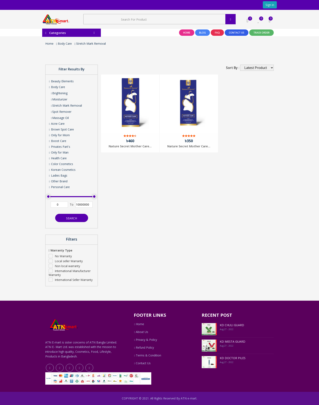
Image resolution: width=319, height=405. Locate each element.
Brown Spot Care (61, 129)
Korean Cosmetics (62, 170)
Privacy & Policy (145, 340)
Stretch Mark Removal (91, 43)
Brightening (59, 93)
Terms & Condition (147, 355)
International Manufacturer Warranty (70, 273)
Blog (202, 32)
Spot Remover (61, 112)
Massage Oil (60, 118)
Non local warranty (67, 266)
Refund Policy (144, 347)
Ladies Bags (58, 175)
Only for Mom (59, 135)
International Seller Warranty (74, 280)
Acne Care (57, 124)
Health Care (58, 158)
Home (186, 32)
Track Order (261, 32)
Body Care (65, 43)
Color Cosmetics (61, 164)
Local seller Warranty (69, 261)
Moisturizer (59, 99)
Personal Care (59, 187)
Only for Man (59, 152)
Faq (217, 32)
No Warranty (63, 256)
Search (71, 218)
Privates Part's (59, 147)
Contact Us (236, 32)
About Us (141, 332)
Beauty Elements (61, 81)
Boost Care (57, 141)
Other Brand (58, 181)
